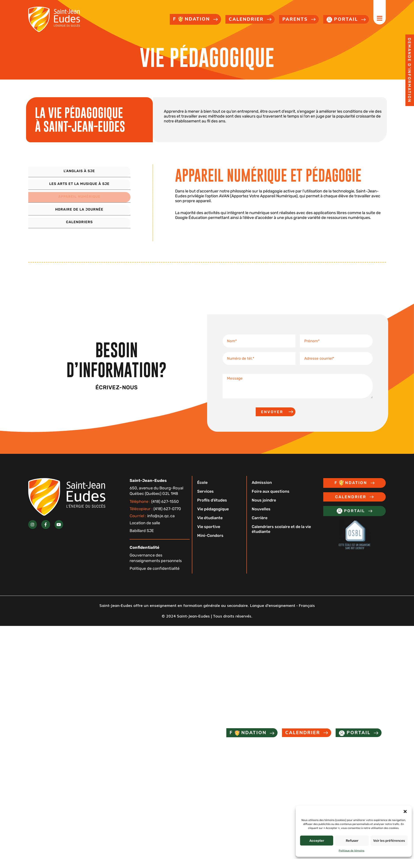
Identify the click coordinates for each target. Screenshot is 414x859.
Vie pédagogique (215, 516)
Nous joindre (265, 507)
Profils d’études (214, 507)
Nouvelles (262, 516)
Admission (263, 489)
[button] (405, 811)
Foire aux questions (272, 498)
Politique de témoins (351, 850)
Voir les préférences (389, 841)
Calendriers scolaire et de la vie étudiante (283, 536)
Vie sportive (210, 534)
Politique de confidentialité (155, 575)
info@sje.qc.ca (152, 523)
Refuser (352, 841)
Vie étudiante (211, 525)
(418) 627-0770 (155, 516)
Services (207, 498)
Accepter (316, 841)
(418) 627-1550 (154, 508)
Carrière (261, 525)
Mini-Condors (212, 542)
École (204, 489)
